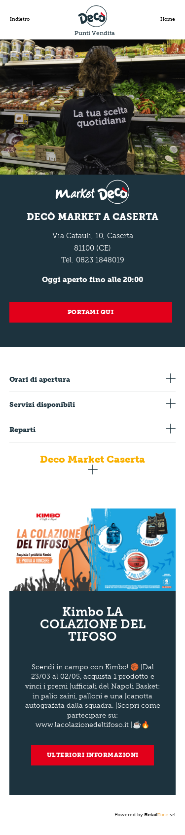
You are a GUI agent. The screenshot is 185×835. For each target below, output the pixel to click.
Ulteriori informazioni (93, 755)
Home (167, 19)
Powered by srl (145, 815)
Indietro (20, 19)
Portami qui (91, 312)
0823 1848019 (100, 259)
